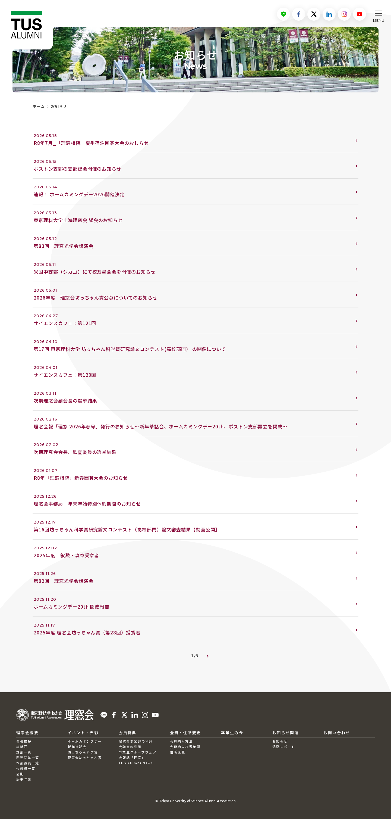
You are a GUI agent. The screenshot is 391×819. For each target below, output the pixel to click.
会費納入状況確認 (185, 746)
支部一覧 (23, 752)
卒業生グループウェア (137, 752)
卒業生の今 (232, 732)
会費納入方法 (181, 741)
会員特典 (128, 732)
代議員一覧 (25, 768)
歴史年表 (23, 779)
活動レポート (283, 746)
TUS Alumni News (136, 763)
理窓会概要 (27, 732)
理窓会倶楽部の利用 (136, 741)
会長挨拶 (23, 741)
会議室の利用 (130, 746)
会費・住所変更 (185, 732)
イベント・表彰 (83, 732)
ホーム (39, 106)
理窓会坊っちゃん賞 (85, 757)
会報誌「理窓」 (132, 757)
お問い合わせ (336, 732)
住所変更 (177, 752)
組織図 (22, 746)
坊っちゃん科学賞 (83, 752)
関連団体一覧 (27, 757)
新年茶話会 (77, 746)
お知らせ (280, 741)
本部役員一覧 (27, 763)
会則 (20, 773)
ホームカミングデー (85, 741)
